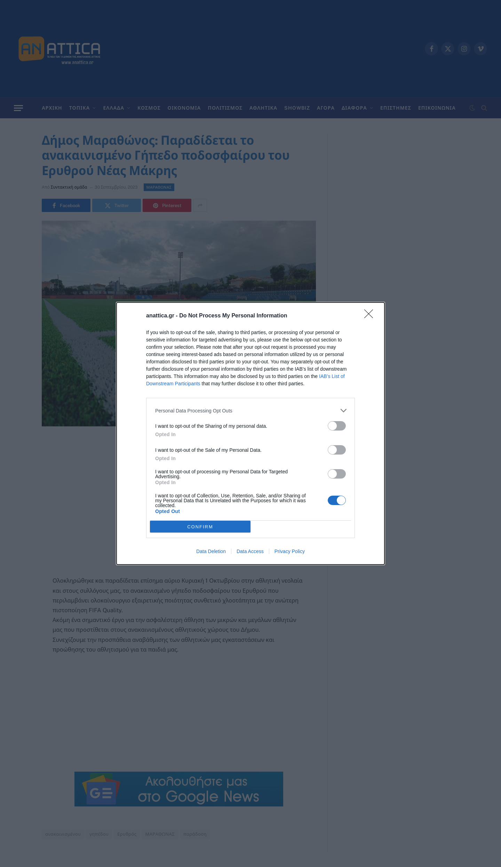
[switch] (337, 426)
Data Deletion (211, 551)
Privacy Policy (290, 551)
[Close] (370, 316)
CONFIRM (200, 526)
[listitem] (250, 410)
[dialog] (250, 433)
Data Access (250, 551)
